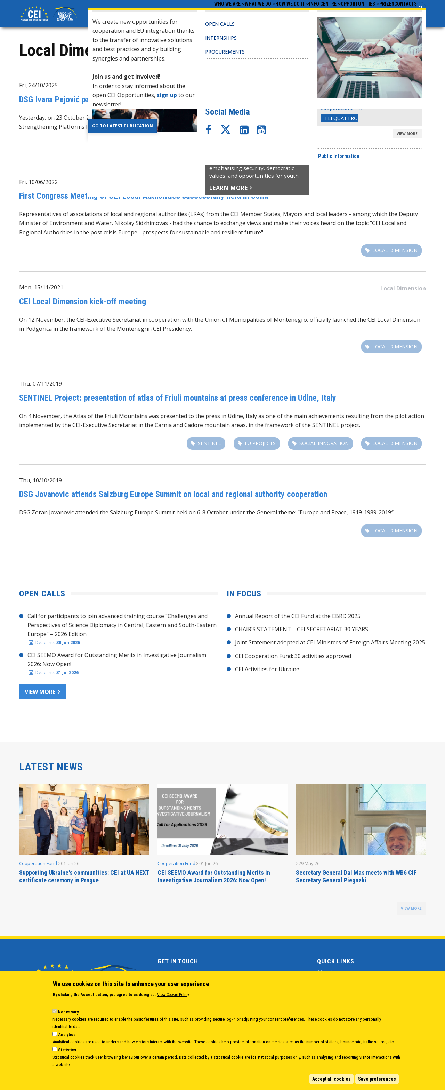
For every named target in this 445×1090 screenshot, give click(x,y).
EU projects (260, 445)
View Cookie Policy (173, 994)
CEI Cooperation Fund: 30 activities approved (293, 658)
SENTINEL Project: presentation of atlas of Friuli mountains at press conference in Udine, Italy (177, 399)
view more (411, 910)
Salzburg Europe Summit (142, 514)
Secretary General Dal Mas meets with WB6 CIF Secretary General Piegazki (356, 878)
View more (40, 693)
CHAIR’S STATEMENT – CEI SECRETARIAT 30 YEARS (301, 631)
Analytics (67, 1034)
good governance (393, 146)
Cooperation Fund (38, 865)
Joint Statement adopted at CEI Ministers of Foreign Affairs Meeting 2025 (330, 644)
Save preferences (377, 1079)
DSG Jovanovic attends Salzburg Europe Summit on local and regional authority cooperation (173, 496)
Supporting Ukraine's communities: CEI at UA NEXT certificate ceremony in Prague (84, 878)
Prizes (373, 14)
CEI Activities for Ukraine (267, 671)
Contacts (401, 14)
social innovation (324, 445)
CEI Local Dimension (249, 146)
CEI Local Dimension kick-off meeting (82, 303)
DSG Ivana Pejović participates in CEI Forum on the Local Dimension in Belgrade (153, 101)
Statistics (67, 1049)
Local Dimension (403, 88)
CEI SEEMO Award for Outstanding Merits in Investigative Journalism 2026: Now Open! (213, 878)
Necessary (68, 1012)
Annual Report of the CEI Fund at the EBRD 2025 (298, 618)
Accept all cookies (331, 1079)
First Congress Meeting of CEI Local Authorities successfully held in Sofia (143, 198)
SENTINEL (209, 445)
